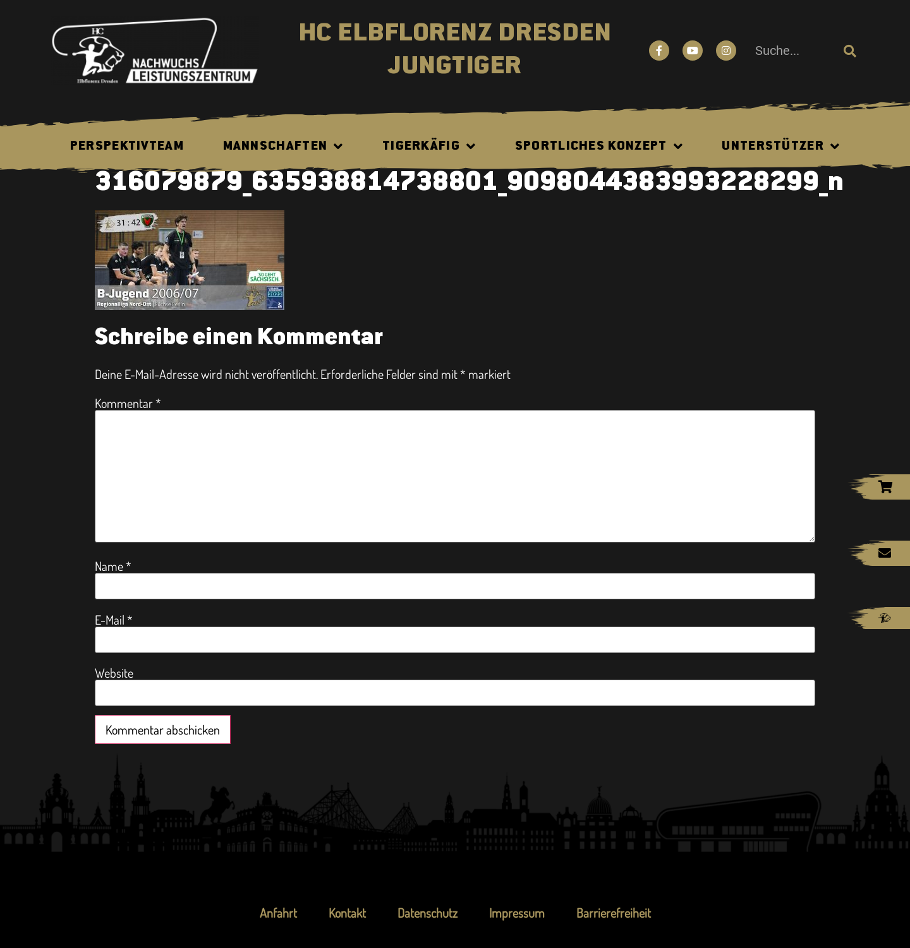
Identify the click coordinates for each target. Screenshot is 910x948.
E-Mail (114, 619)
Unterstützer (781, 146)
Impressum (517, 912)
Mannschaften (283, 146)
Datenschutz (427, 912)
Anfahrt (278, 912)
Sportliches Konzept (599, 146)
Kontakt (347, 912)
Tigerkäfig (429, 146)
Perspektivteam (127, 146)
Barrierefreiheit (613, 912)
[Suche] (849, 50)
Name (113, 566)
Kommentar (128, 403)
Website (114, 672)
